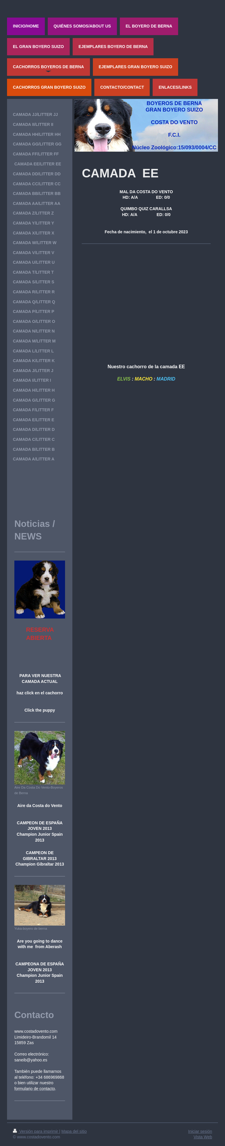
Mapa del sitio (74, 1131)
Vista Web (203, 1137)
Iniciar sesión (200, 1131)
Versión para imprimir (36, 1131)
